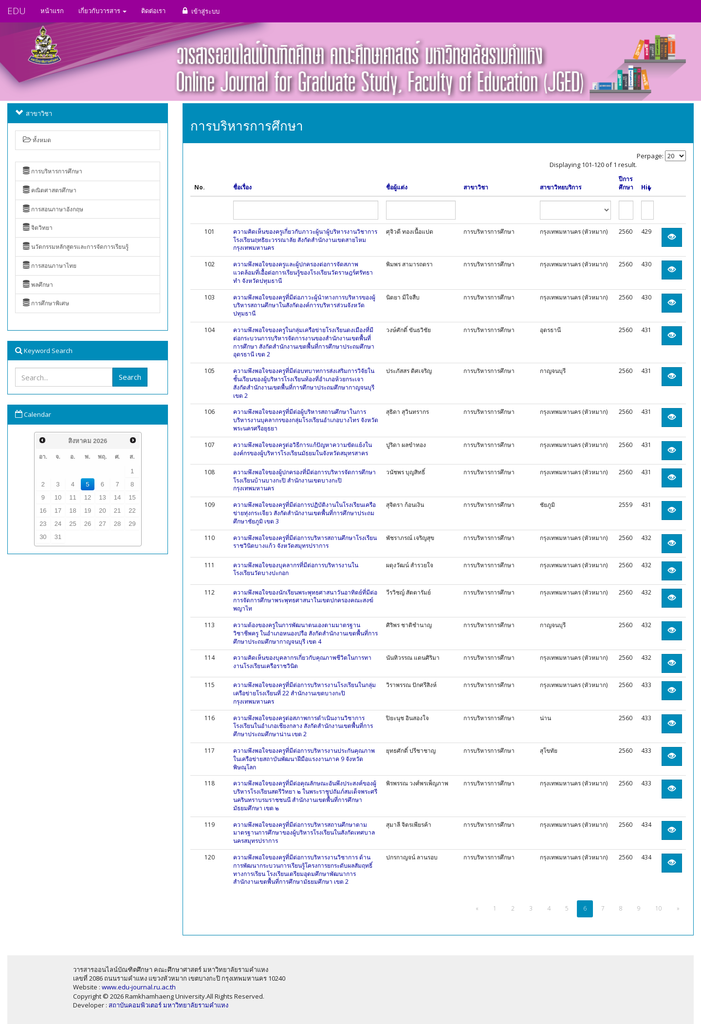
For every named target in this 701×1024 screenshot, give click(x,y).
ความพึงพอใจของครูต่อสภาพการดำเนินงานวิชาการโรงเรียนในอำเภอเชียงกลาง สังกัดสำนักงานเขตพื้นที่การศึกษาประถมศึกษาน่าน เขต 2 (303, 726)
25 (72, 523)
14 (117, 497)
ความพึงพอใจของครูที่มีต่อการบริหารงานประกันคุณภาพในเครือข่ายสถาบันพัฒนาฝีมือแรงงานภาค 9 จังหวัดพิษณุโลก (304, 758)
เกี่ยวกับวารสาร (102, 10)
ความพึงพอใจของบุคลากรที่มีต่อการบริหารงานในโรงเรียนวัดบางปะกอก (295, 569)
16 (42, 510)
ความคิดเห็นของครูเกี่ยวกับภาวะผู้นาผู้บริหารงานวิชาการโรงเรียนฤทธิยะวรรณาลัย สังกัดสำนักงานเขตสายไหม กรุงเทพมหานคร (305, 239)
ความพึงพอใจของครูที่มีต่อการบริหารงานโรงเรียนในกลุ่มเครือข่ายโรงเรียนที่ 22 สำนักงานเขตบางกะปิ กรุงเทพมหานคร (304, 693)
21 (117, 510)
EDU (16, 10)
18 (72, 510)
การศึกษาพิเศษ (46, 303)
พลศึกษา (38, 284)
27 (102, 523)
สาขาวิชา (475, 187)
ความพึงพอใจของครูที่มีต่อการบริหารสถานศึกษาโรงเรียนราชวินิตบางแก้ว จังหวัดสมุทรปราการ (305, 542)
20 (102, 510)
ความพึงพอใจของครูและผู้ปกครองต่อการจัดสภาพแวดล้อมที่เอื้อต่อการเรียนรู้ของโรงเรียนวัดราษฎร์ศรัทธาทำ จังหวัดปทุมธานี (303, 272)
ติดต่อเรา (153, 10)
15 (132, 497)
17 (58, 510)
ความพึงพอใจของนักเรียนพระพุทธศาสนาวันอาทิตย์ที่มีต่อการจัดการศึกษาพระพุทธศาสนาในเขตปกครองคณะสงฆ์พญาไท (305, 600)
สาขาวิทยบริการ (560, 187)
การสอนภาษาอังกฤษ (53, 209)
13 (102, 497)
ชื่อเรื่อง (242, 187)
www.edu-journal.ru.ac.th (139, 987)
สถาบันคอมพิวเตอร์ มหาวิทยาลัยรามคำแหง (168, 1005)
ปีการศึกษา (626, 183)
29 (132, 523)
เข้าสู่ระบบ (200, 11)
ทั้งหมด (37, 140)
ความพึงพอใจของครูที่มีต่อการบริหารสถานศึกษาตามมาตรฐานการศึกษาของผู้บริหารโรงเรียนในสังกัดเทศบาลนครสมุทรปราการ (304, 832)
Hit (646, 187)
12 (87, 497)
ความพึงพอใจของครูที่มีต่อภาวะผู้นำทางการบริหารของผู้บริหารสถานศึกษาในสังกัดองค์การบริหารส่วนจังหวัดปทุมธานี (304, 305)
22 (132, 510)
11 (72, 497)
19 (87, 510)
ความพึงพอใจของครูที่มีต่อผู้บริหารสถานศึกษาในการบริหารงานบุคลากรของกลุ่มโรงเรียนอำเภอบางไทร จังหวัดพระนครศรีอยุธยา (305, 420)
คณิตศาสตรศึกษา (49, 190)
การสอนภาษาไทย (49, 265)
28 (117, 523)
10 (58, 497)
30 (42, 536)
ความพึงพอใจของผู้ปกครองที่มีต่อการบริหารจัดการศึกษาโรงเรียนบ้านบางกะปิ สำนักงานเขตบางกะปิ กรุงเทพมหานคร (304, 480)
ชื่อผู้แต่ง (396, 187)
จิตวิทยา (38, 227)
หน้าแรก (52, 10)
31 (58, 536)
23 (42, 523)
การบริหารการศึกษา (52, 171)
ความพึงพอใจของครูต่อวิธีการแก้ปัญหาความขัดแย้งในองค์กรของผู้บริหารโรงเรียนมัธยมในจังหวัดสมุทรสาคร (302, 449)
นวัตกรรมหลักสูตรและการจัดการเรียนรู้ (76, 246)
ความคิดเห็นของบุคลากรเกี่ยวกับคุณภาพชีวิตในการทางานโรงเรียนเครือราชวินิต (302, 661)
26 (87, 523)
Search (130, 377)
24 (58, 523)
